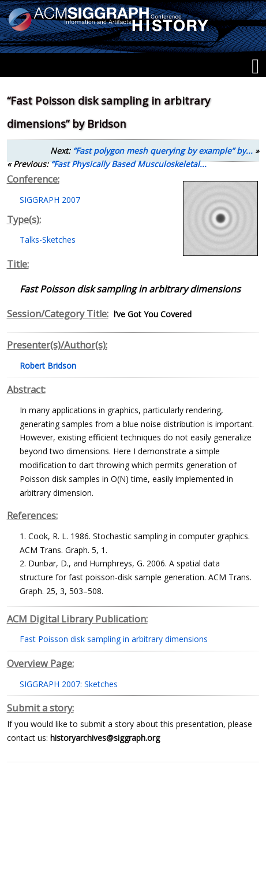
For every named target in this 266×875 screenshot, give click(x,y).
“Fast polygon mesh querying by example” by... (163, 150)
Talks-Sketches (48, 239)
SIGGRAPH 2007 (50, 199)
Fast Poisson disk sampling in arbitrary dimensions (114, 638)
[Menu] (255, 66)
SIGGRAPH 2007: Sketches (69, 684)
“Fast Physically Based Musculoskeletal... (129, 163)
